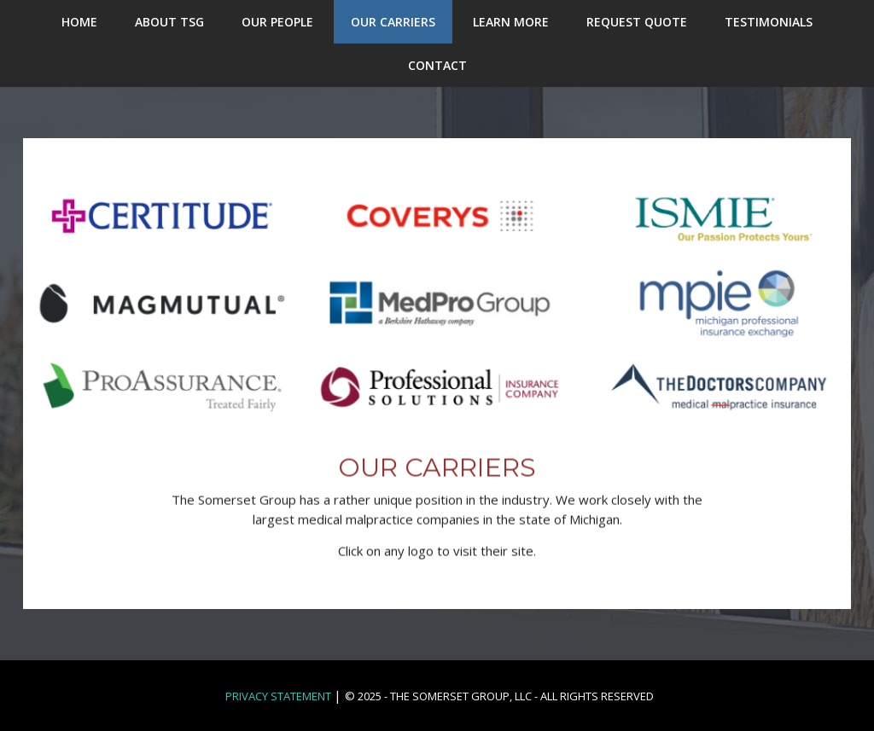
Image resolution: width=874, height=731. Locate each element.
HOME (79, 22)
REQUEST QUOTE (636, 22)
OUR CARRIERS (393, 22)
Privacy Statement (278, 696)
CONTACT (437, 65)
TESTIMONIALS (769, 22)
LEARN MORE (511, 22)
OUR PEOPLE (277, 22)
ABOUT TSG (169, 22)
